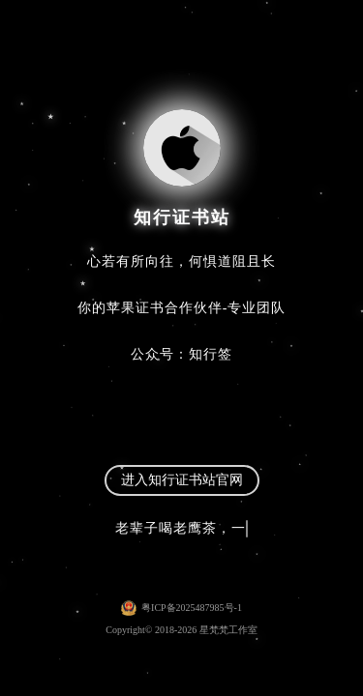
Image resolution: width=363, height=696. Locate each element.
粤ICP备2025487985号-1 (191, 607)
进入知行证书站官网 (182, 480)
